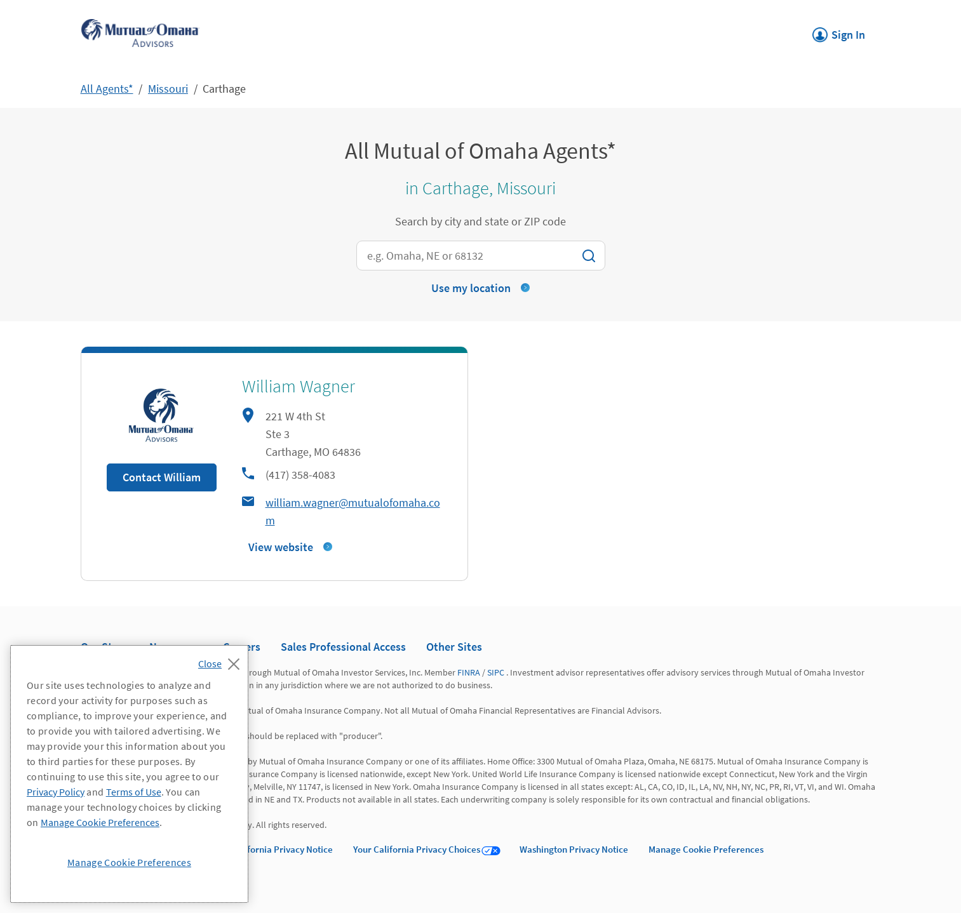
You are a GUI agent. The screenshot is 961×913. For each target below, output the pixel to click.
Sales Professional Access (343, 646)
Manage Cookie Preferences (706, 849)
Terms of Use (133, 791)
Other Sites (454, 646)
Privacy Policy (55, 791)
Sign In (838, 31)
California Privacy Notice (282, 849)
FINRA (468, 672)
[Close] (222, 660)
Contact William (162, 477)
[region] (129, 774)
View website (280, 547)
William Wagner (298, 386)
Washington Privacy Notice (574, 849)
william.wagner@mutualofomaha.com (352, 511)
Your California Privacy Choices (416, 849)
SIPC (495, 672)
